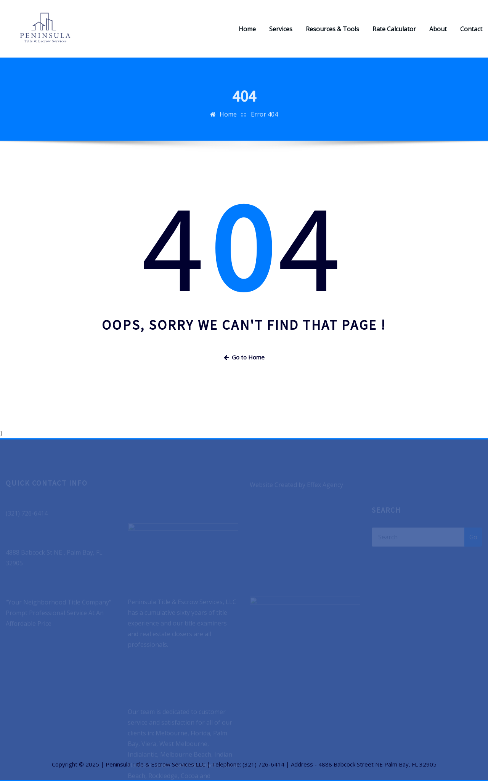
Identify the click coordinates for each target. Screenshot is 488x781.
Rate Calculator (394, 29)
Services (280, 29)
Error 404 (264, 118)
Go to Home (244, 357)
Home (247, 29)
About (438, 29)
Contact (471, 29)
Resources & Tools (332, 29)
